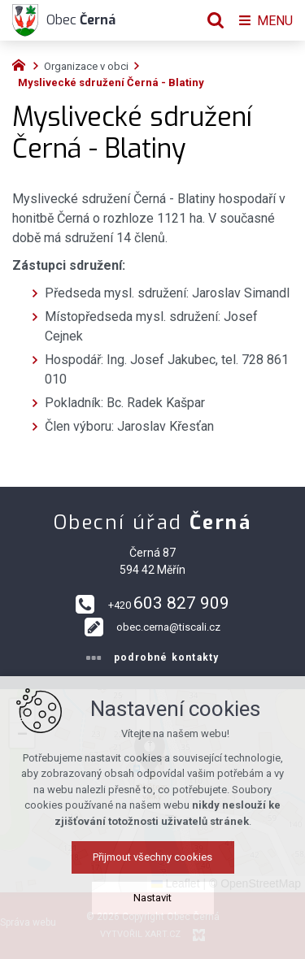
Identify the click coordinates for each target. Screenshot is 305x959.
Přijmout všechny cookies (152, 857)
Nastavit (152, 898)
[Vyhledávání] (215, 20)
